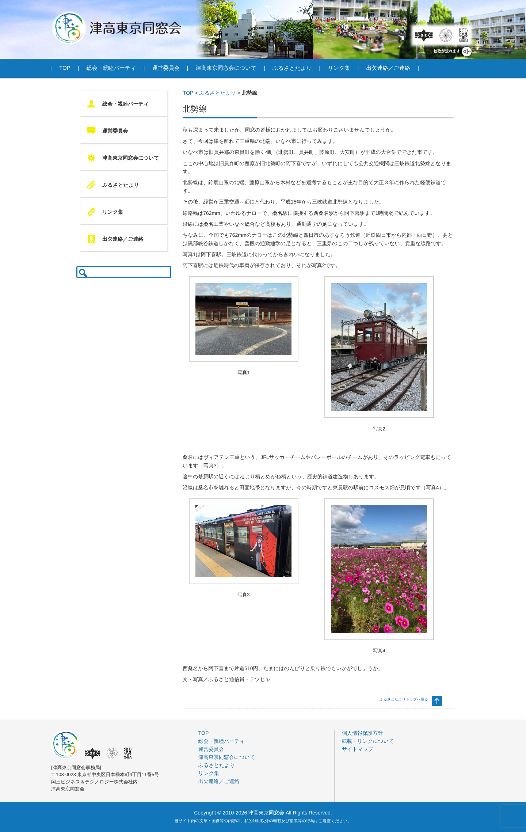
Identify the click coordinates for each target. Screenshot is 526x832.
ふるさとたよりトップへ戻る (404, 700)
